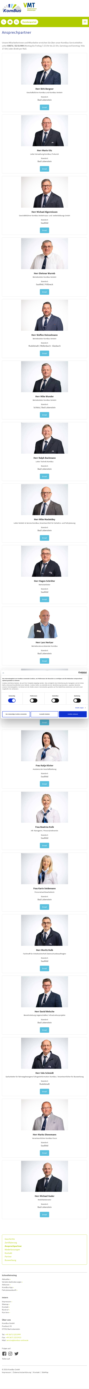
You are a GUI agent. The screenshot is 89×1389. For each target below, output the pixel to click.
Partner (8, 1256)
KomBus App (8, 1287)
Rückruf (6, 1310)
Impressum (7, 1301)
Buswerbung (10, 1260)
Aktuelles (6, 1279)
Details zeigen (79, 707)
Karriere (6, 1312)
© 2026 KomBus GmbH (11, 1369)
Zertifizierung (11, 1242)
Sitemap (6, 1304)
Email (44, 107)
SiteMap (45, 1372)
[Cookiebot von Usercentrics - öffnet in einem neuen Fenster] (75, 673)
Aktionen (6, 1284)
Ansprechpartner (13, 1246)
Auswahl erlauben (44, 714)
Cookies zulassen (73, 714)
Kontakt (8, 1253)
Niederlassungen (12, 1249)
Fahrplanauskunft (9, 1290)
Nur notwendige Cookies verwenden (16, 714)
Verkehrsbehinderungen (12, 1282)
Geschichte (10, 1239)
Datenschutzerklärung (22, 1372)
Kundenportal (29, 22)
